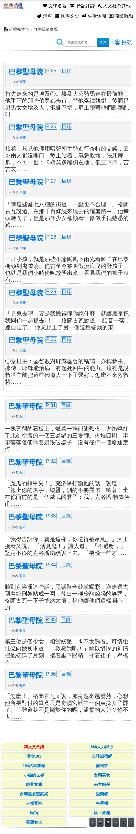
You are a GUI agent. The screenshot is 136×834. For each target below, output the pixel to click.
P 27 (51, 181)
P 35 (51, 619)
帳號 (123, 42)
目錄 (66, 70)
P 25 (51, 70)
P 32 (51, 461)
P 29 (51, 291)
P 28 (51, 237)
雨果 (22, 82)
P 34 (51, 564)
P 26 (51, 126)
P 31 (51, 405)
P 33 (51, 515)
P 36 (51, 674)
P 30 (51, 339)
